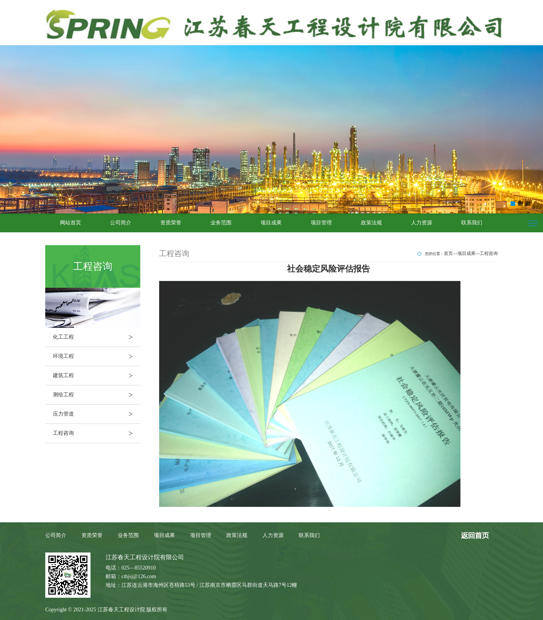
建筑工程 (96, 375)
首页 (448, 253)
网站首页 (70, 223)
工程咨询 (96, 433)
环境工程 (96, 356)
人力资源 (421, 223)
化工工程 (96, 337)
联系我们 (471, 223)
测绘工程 (96, 394)
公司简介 (120, 223)
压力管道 (96, 414)
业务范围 (221, 223)
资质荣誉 (170, 223)
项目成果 (271, 223)
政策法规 (371, 223)
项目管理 (321, 223)
